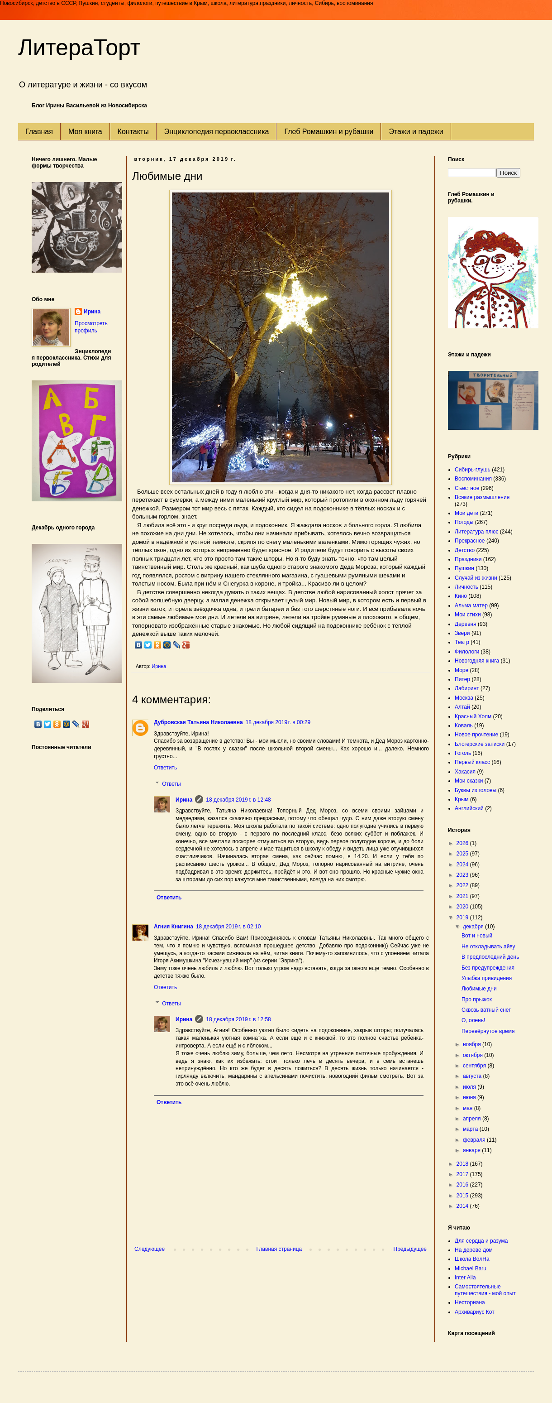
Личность (466, 587)
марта (471, 1129)
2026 (463, 843)
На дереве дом (474, 1250)
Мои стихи (468, 614)
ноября (472, 1044)
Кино (461, 596)
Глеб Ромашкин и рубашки (328, 131)
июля (470, 1087)
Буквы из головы (475, 790)
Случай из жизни (476, 578)
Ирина (184, 800)
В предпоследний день (490, 957)
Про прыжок (477, 999)
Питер (462, 679)
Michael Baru (470, 1268)
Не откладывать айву (488, 946)
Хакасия (465, 772)
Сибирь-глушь (472, 469)
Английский (469, 808)
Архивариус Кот (475, 1312)
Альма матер (471, 605)
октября (473, 1055)
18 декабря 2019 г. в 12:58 (238, 1019)
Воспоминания (473, 479)
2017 (463, 1174)
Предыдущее (410, 1249)
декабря (474, 926)
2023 (463, 875)
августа (473, 1076)
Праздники (468, 559)
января (472, 1150)
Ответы (171, 784)
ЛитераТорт (79, 47)
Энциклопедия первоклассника (216, 131)
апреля (472, 1118)
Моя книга (85, 131)
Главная (39, 131)
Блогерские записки (479, 744)
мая (468, 1108)
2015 (463, 1195)
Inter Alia (465, 1277)
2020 (463, 906)
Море (461, 670)
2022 (463, 885)
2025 (463, 853)
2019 (463, 917)
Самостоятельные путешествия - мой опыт (485, 1289)
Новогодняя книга (477, 661)
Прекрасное (470, 541)
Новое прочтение (476, 734)
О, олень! (473, 1020)
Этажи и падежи (416, 131)
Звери (462, 633)
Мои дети (466, 513)
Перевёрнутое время (488, 1031)
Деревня (465, 624)
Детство (465, 550)
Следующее (149, 1249)
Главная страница (279, 1249)
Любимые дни (479, 988)
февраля (475, 1140)
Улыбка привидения (487, 978)
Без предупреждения (488, 968)
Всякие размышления (482, 497)
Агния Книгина (173, 926)
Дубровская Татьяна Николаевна (198, 722)
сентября (475, 1065)
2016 (463, 1185)
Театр (462, 642)
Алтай (462, 707)
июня (470, 1097)
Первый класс (472, 762)
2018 (463, 1164)
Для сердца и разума (481, 1241)
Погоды (464, 522)
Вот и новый (477, 935)
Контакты (133, 131)
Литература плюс (476, 532)
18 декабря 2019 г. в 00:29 (278, 722)
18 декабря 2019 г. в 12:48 (238, 800)
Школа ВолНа (472, 1259)
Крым (462, 799)
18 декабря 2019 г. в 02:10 (228, 926)
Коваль (464, 725)
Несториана (470, 1302)
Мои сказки (469, 781)
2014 (463, 1206)
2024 (463, 864)
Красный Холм (473, 716)
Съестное (467, 488)
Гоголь (463, 753)
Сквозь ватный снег (486, 1010)
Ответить (165, 767)
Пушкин (464, 568)
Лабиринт (467, 688)
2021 (463, 896)
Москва (464, 698)
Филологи (467, 652)
